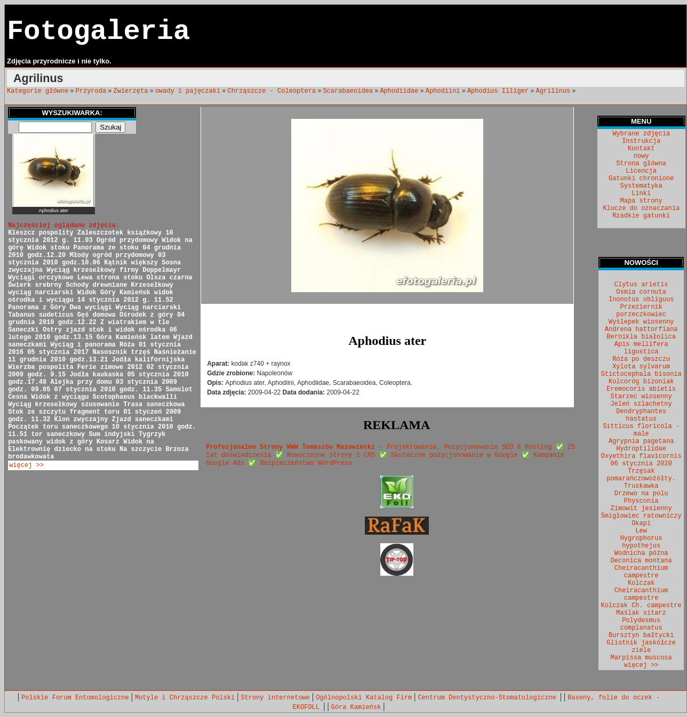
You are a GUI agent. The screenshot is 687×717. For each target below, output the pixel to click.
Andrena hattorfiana (641, 329)
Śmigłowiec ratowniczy (641, 516)
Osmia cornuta (641, 292)
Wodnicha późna (641, 553)
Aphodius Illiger (498, 91)
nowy (641, 156)
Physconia (641, 501)
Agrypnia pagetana (641, 441)
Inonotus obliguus (641, 299)
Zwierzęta (131, 91)
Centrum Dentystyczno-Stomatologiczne (489, 698)
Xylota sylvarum (641, 366)
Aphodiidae (399, 91)
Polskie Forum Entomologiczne (75, 698)
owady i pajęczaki (187, 91)
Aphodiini (443, 91)
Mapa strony (641, 201)
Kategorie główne (37, 91)
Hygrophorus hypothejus (641, 542)
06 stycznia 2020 (641, 464)
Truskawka (641, 486)
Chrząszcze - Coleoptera (271, 91)
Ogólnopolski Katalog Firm (364, 698)
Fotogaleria (98, 31)
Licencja (641, 171)
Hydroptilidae (641, 449)
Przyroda (91, 91)
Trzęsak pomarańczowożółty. (641, 475)
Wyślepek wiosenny (641, 322)
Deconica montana (641, 561)
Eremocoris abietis (641, 389)
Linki (641, 193)
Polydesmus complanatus (641, 624)
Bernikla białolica (641, 337)
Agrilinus (553, 91)
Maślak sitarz (641, 613)
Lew (641, 531)
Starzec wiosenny (641, 396)
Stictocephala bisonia (641, 374)
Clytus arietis (641, 284)
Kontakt (641, 148)
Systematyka (641, 186)
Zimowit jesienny (641, 508)
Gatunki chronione (641, 178)
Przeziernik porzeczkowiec (641, 310)
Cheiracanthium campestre (641, 572)
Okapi (641, 523)
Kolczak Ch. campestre (641, 605)
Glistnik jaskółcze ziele (641, 646)
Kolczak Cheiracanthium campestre (641, 590)
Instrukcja (641, 141)
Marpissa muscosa (641, 658)
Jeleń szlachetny (641, 404)
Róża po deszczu (641, 359)
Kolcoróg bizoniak (641, 381)
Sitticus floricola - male (641, 430)
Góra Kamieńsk (356, 707)
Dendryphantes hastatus (641, 415)
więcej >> (26, 465)
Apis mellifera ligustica (641, 348)
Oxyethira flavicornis (641, 456)
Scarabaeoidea (348, 91)
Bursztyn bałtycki (641, 635)
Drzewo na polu (641, 493)
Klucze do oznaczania (641, 208)
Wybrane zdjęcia (641, 134)
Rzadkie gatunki (641, 216)
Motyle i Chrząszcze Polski (185, 698)
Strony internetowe (275, 698)
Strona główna (641, 163)
